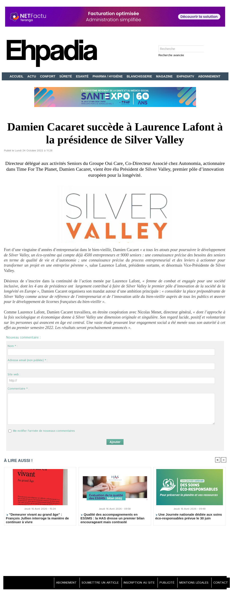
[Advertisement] (115, 552)
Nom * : (13, 346)
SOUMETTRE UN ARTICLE (95, 583)
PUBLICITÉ (165, 583)
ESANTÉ (83, 76)
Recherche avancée (171, 55)
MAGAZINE (165, 76)
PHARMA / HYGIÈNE (108, 76)
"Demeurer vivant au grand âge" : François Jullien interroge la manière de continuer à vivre (37, 518)
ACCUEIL (17, 76)
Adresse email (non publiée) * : (28, 360)
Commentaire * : (18, 389)
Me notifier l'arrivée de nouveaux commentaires (44, 431)
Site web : (14, 374)
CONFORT (48, 76)
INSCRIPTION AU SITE (136, 583)
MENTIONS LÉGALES (193, 583)
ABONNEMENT (209, 76)
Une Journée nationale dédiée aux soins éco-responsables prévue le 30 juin (188, 517)
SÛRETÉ (66, 76)
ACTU (32, 76)
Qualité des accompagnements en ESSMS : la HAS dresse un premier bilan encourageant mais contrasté (112, 518)
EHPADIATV (186, 76)
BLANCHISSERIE (140, 76)
